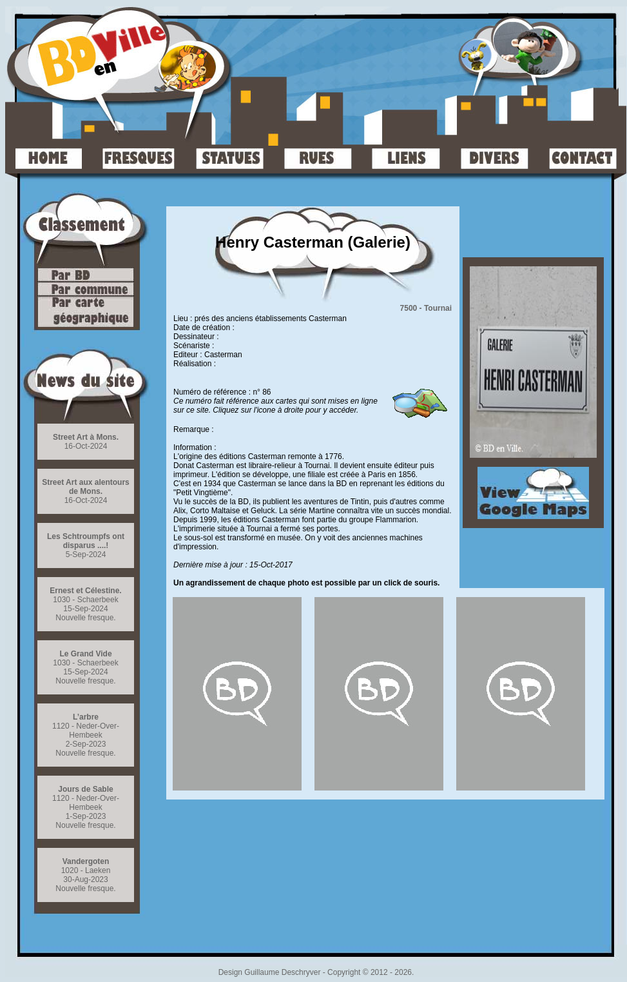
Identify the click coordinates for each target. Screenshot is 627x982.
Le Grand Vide (85, 653)
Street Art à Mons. (86, 437)
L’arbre (86, 717)
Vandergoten (86, 861)
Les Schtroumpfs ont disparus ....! (85, 541)
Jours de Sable (85, 789)
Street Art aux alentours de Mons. (86, 487)
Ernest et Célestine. (85, 590)
